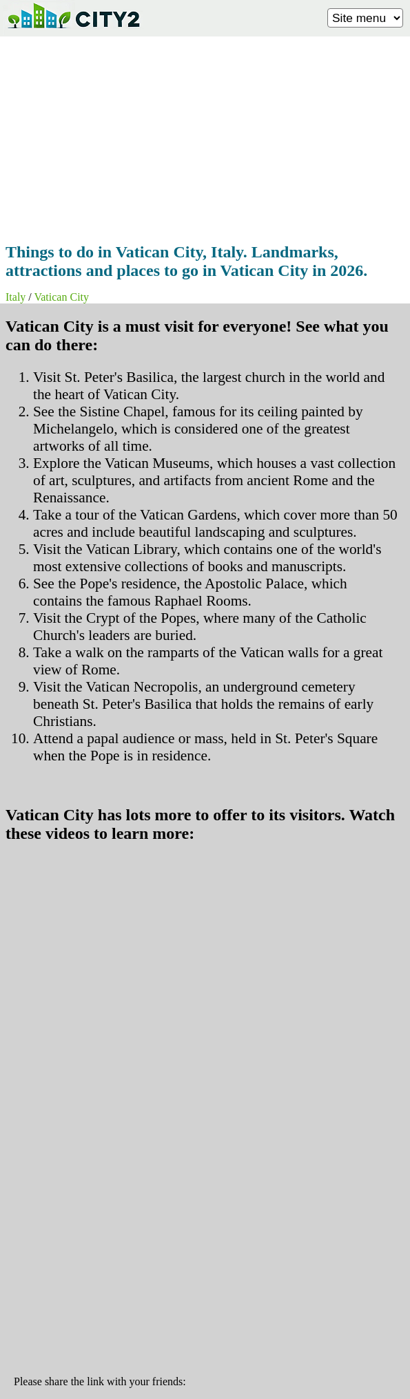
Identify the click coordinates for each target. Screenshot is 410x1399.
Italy (15, 297)
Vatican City (61, 297)
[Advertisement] (205, 135)
